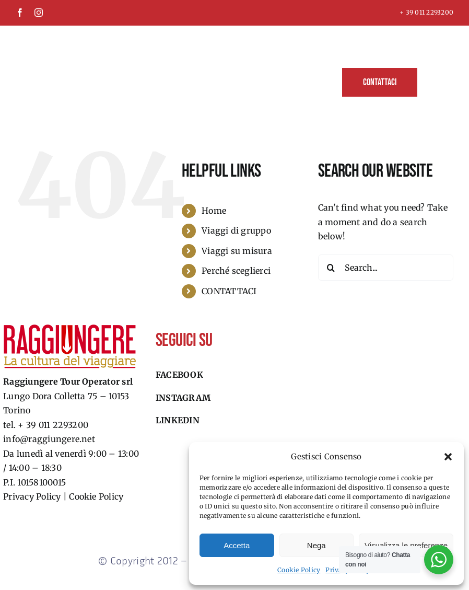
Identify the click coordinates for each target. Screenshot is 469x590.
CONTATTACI (229, 291)
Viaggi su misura (237, 251)
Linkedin (178, 420)
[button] (448, 457)
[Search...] (385, 267)
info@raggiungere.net (49, 439)
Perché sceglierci (236, 270)
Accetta (237, 545)
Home (214, 210)
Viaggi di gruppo (236, 230)
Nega (316, 545)
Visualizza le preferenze (406, 545)
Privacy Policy (32, 496)
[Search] (331, 267)
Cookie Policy (298, 570)
